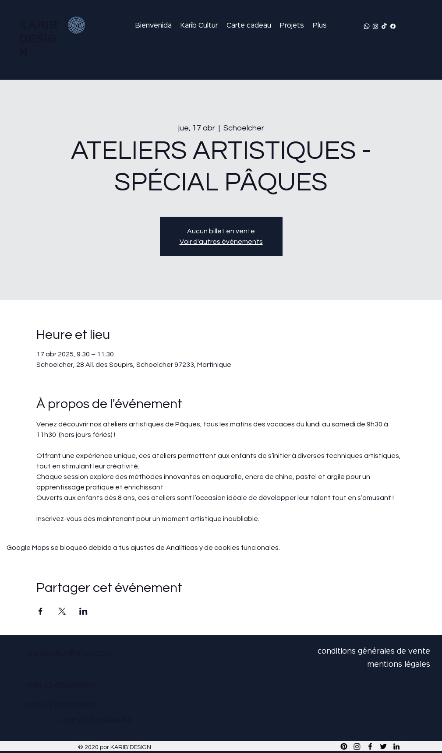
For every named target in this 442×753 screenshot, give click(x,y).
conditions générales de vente (374, 651)
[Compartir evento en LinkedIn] (83, 611)
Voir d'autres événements (221, 241)
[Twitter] (383, 746)
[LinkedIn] (396, 746)
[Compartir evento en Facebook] (40, 611)
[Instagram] (375, 26)
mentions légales (398, 665)
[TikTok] (384, 26)
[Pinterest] (343, 746)
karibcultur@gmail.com (69, 654)
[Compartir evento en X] (62, 611)
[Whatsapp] (366, 26)
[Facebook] (392, 26)
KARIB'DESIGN (39, 39)
